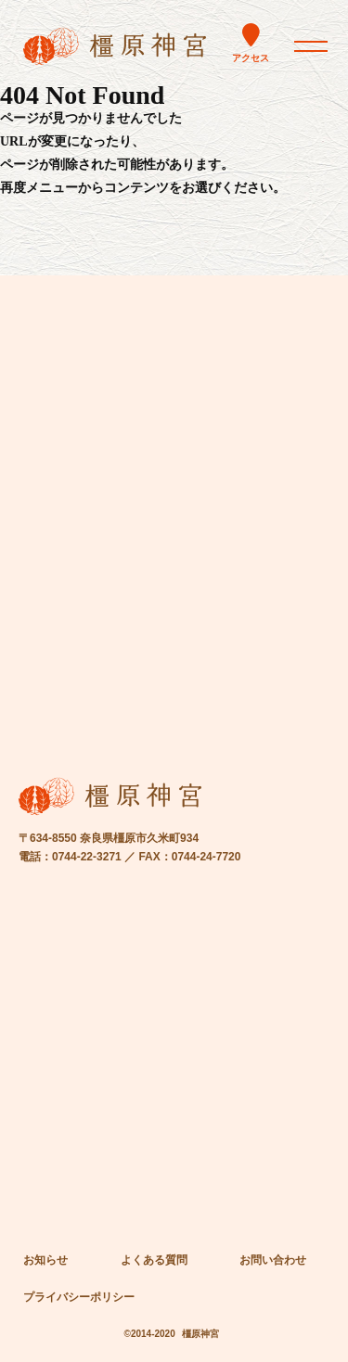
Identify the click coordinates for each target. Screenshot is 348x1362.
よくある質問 (154, 1260)
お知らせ (45, 1260)
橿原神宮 (200, 1334)
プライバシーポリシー (79, 1297)
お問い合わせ (272, 1260)
